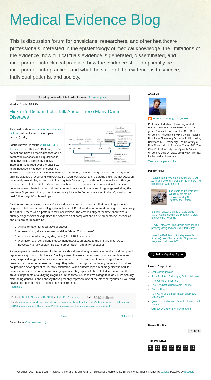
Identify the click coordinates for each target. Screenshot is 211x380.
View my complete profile (162, 161)
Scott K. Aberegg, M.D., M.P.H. (170, 118)
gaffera (165, 371)
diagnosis (63, 302)
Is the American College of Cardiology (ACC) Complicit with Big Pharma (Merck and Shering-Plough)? (174, 214)
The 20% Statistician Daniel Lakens (171, 285)
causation (24, 302)
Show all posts (98, 97)
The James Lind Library (164, 280)
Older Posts (127, 316)
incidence (111, 302)
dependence (50, 302)
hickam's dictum (96, 302)
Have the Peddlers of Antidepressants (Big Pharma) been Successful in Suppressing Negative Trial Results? (175, 238)
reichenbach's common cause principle (91, 306)
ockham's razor (42, 306)
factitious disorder (78, 302)
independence (124, 302)
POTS (54, 306)
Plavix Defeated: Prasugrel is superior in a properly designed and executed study (175, 227)
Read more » (17, 286)
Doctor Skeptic (159, 289)
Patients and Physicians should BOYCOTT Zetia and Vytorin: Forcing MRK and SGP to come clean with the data (176, 180)
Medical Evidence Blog (85, 19)
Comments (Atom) (35, 322)
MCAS (14, 306)
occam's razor (26, 306)
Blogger (188, 371)
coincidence (36, 302)
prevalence (64, 306)
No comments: (76, 297)
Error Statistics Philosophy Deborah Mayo (175, 276)
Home (64, 316)
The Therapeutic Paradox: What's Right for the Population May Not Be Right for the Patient (183, 195)
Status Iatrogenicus (162, 272)
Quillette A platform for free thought (171, 308)
